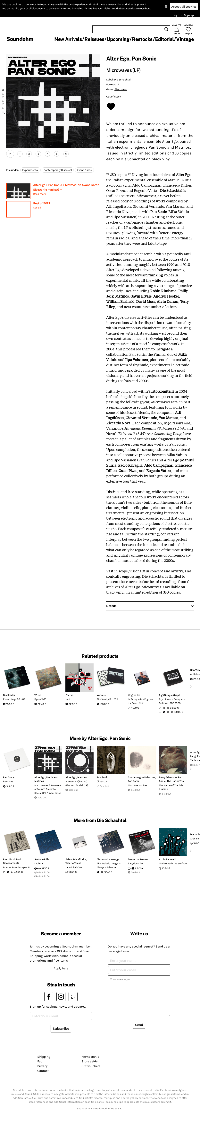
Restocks (142, 39)
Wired (37, 695)
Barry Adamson (168, 777)
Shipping (43, 1056)
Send (139, 1025)
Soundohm (19, 39)
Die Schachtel (122, 79)
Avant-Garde (84, 170)
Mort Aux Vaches (137, 785)
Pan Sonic (144, 58)
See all (37, 207)
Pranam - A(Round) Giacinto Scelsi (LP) (76, 783)
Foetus (69, 695)
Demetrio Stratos (138, 859)
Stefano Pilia (41, 859)
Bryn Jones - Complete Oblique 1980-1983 (172, 701)
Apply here (61, 968)
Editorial (164, 39)
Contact (43, 1071)
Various (101, 695)
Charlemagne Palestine (141, 777)
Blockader (9, 695)
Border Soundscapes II (16, 867)
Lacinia (38, 863)
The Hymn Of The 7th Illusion (171, 787)
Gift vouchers (90, 1066)
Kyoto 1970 (40, 699)
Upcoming (118, 39)
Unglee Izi (134, 695)
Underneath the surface (173, 863)
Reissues (94, 39)
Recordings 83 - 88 (14, 699)
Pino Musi (9, 859)
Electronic (120, 89)
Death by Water (74, 867)
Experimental (30, 170)
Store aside (89, 1061)
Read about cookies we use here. (131, 8)
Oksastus (102, 781)
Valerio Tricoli (73, 863)
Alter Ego (117, 58)
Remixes (8, 781)
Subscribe (61, 1028)
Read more (39, 193)
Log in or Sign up (183, 15)
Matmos (39, 781)
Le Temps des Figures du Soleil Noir (140, 701)
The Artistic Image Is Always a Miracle (109, 865)
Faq (39, 1061)
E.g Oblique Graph (169, 695)
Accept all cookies (183, 6)
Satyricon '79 (135, 863)
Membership (90, 1056)
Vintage (185, 39)
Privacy (42, 1066)
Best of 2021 (41, 203)
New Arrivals (68, 39)
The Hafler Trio (175, 781)
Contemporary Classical (58, 170)
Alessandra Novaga (108, 859)
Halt (67, 699)
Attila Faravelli (167, 859)
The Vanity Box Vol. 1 (108, 699)
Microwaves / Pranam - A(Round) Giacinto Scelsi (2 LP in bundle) (47, 789)
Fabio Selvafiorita (75, 859)
